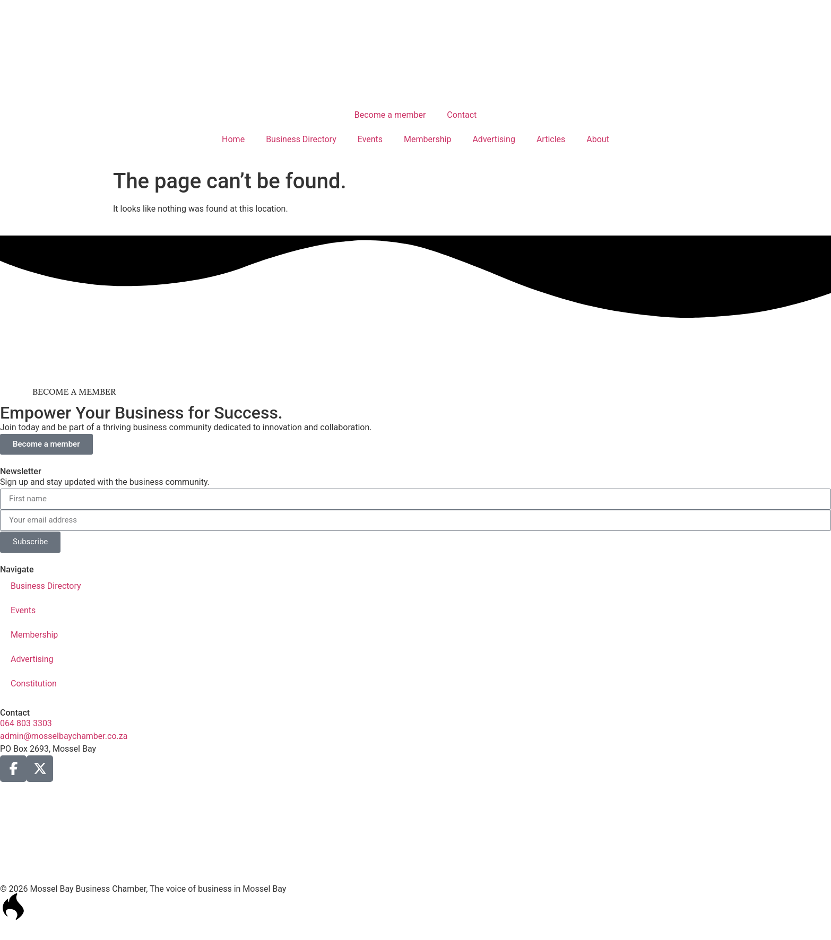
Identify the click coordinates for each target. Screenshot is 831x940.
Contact (462, 115)
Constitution (34, 683)
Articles (550, 139)
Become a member (390, 115)
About (597, 139)
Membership (427, 139)
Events (370, 139)
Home (233, 139)
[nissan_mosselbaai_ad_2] (416, 368)
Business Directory (301, 139)
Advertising (493, 139)
